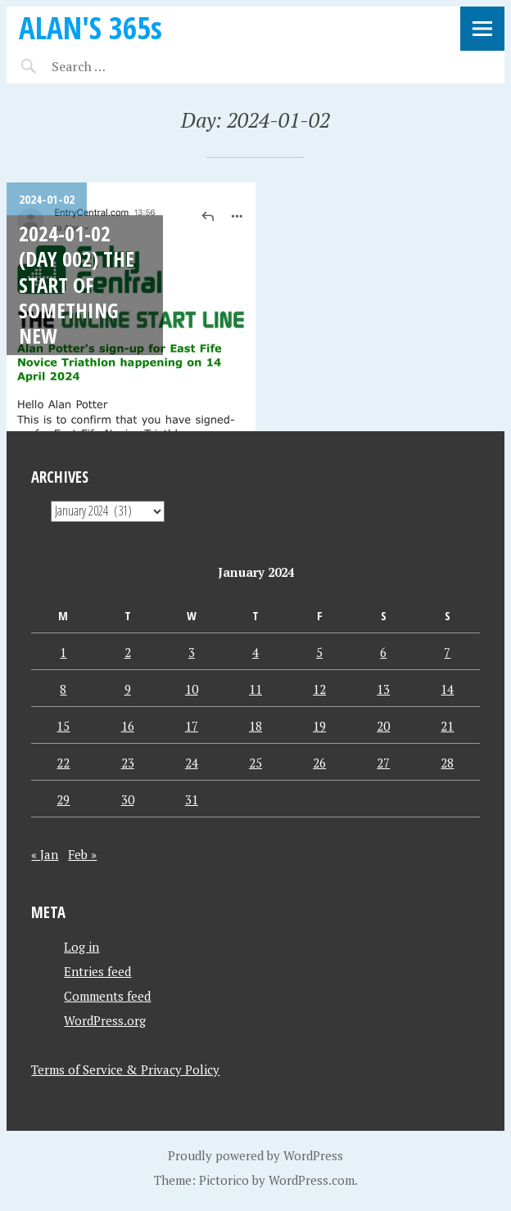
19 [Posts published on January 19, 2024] (319, 726)
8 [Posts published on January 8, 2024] (63, 689)
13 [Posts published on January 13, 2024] (383, 689)
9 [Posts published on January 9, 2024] (127, 689)
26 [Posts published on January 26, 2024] (319, 762)
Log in (81, 947)
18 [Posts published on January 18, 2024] (255, 726)
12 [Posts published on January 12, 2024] (319, 689)
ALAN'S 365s (90, 27)
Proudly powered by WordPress (255, 1155)
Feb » (82, 854)
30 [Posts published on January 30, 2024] (127, 799)
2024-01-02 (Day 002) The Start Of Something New (76, 284)
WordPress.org (105, 1020)
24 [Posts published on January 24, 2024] (191, 762)
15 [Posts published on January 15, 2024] (63, 726)
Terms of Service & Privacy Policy (125, 1069)
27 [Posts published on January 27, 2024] (383, 762)
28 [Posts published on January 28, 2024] (447, 762)
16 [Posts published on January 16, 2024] (127, 726)
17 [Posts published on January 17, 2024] (191, 726)
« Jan (44, 854)
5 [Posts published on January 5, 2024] (319, 652)
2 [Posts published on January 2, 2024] (127, 652)
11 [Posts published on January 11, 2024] (255, 689)
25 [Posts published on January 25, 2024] (255, 762)
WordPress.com (312, 1180)
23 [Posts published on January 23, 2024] (127, 762)
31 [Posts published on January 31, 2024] (191, 799)
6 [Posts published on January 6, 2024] (383, 652)
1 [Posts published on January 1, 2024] (63, 652)
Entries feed (97, 971)
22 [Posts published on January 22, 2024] (63, 762)
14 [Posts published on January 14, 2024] (447, 689)
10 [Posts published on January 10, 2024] (191, 689)
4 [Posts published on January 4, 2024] (255, 652)
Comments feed (107, 996)
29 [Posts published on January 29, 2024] (63, 799)
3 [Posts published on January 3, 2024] (191, 652)
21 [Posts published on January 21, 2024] (447, 726)
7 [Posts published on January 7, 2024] (447, 652)
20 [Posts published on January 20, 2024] (383, 726)
